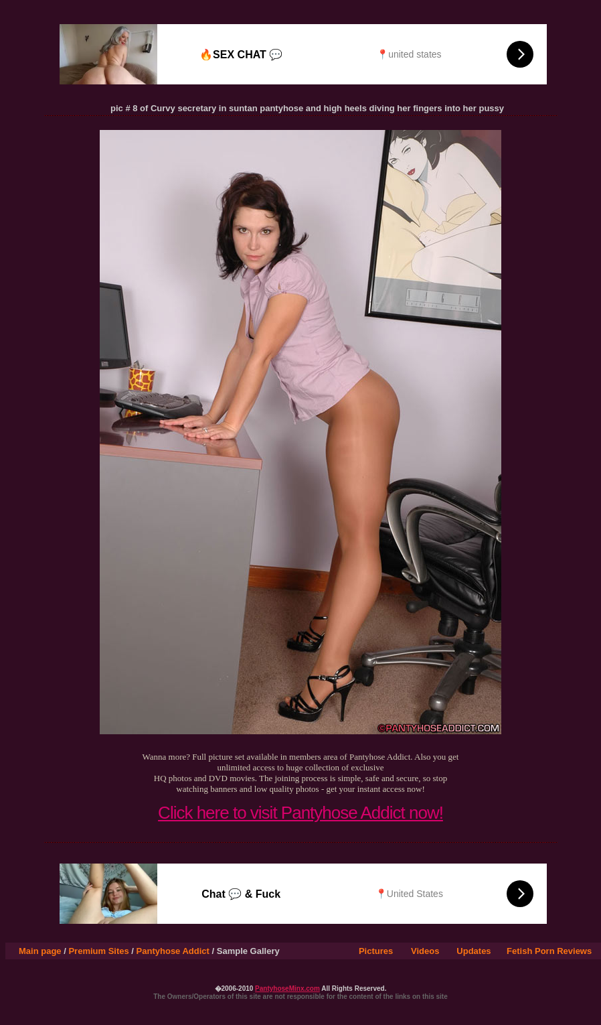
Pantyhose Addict (173, 951)
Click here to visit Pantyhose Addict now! (300, 813)
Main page (40, 951)
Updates (473, 951)
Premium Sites (98, 951)
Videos (425, 951)
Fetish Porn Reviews (549, 951)
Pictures (376, 951)
